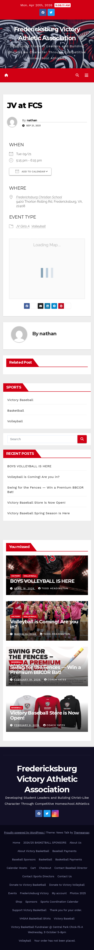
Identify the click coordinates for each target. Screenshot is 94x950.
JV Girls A (23, 226)
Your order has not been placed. (54, 940)
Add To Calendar (30, 171)
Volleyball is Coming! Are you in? (33, 477)
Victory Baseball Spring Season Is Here (38, 513)
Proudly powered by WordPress (24, 832)
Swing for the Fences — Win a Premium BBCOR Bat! (45, 669)
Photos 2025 (78, 893)
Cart (33, 867)
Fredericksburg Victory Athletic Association (47, 779)
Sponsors (31, 901)
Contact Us (64, 876)
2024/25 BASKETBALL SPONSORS (44, 842)
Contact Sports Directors (38, 876)
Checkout (45, 867)
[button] (77, 75)
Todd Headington (53, 588)
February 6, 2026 (27, 725)
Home (16, 842)
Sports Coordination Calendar (59, 901)
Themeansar (81, 832)
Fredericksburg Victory (34, 893)
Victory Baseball (20, 400)
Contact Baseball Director (70, 867)
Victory (15, 576)
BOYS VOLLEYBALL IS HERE (29, 466)
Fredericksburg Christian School (39, 197)
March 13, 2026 (25, 634)
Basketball (15, 410)
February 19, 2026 (27, 679)
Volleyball (38, 226)
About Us (75, 842)
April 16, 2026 (24, 588)
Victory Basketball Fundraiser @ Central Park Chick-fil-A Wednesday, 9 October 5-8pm (47, 929)
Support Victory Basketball (29, 910)
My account (59, 893)
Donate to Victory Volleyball (67, 884)
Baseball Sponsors (24, 859)
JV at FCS (24, 105)
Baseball (16, 662)
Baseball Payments (64, 851)
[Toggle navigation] (86, 75)
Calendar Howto (17, 867)
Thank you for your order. (66, 910)
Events (12, 893)
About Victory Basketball (33, 851)
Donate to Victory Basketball (27, 884)
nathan (32, 120)
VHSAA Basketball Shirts (35, 918)
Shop (19, 901)
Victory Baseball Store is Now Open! (36, 502)
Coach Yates (55, 679)
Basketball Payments (68, 859)
